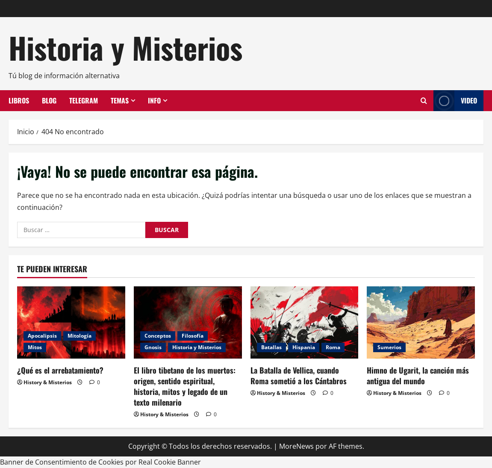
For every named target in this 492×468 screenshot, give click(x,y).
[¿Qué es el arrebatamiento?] (71, 322)
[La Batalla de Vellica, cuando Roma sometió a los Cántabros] (304, 322)
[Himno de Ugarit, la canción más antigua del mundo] (421, 322)
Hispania (303, 347)
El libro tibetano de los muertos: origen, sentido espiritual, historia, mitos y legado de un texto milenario (185, 386)
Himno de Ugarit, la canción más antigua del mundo (418, 375)
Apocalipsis (42, 335)
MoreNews (296, 446)
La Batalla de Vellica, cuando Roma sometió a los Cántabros (298, 375)
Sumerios (389, 347)
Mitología (79, 335)
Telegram (83, 100)
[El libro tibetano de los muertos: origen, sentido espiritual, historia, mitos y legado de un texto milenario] (188, 322)
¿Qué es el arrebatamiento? (60, 370)
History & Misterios (48, 382)
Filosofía (192, 335)
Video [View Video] (455, 100)
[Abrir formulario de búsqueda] (424, 100)
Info (154, 100)
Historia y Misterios (125, 47)
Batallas (271, 347)
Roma (333, 347)
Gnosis (153, 347)
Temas (120, 100)
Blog (49, 100)
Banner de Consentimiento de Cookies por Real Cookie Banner (100, 462)
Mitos (35, 347)
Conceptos (157, 335)
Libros (19, 100)
